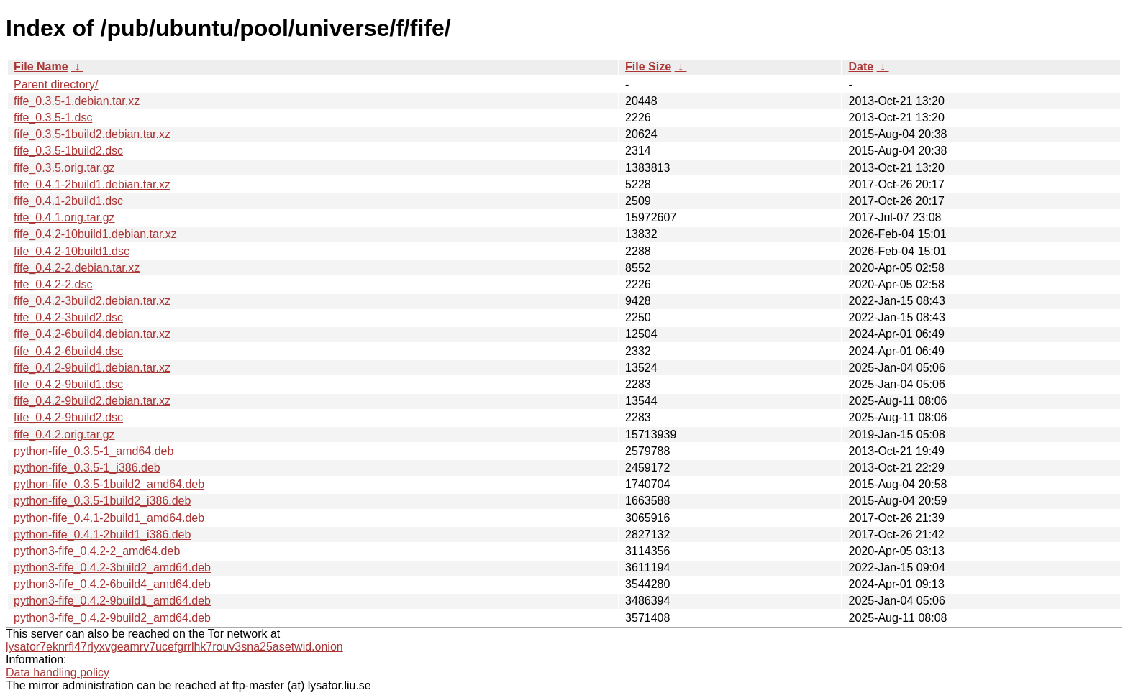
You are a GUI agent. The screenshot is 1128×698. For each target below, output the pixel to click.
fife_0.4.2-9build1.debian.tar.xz (92, 368)
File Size (648, 66)
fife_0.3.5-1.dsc (53, 117)
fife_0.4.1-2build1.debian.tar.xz (92, 184)
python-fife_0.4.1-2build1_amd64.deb (109, 518)
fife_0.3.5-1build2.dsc (68, 150)
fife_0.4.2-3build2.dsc (68, 317)
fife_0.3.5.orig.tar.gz (64, 168)
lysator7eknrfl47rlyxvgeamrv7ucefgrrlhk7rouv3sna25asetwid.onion (174, 646)
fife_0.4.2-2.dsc (53, 284)
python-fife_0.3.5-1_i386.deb (87, 467)
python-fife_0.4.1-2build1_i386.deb (102, 534)
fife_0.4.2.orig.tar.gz (64, 434)
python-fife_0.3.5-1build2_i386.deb (102, 501)
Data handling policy (57, 672)
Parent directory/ (56, 84)
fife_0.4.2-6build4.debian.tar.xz (92, 334)
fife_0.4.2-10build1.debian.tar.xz (95, 234)
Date (860, 66)
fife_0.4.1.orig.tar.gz (64, 217)
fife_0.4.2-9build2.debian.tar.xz (92, 401)
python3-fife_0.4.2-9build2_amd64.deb (112, 618)
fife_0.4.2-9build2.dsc (68, 417)
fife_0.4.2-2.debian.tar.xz (77, 268)
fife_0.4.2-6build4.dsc (68, 351)
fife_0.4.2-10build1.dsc (71, 251)
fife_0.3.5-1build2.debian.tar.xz (92, 134)
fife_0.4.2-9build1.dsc (68, 384)
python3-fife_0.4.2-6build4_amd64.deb (112, 584)
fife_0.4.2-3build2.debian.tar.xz (92, 301)
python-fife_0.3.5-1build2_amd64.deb (109, 484)
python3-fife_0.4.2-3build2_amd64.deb (112, 567)
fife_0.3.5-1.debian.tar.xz (77, 101)
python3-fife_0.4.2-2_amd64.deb (97, 551)
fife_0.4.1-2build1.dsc (68, 201)
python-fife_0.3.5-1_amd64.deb (93, 451)
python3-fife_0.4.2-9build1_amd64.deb (112, 600)
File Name (41, 66)
